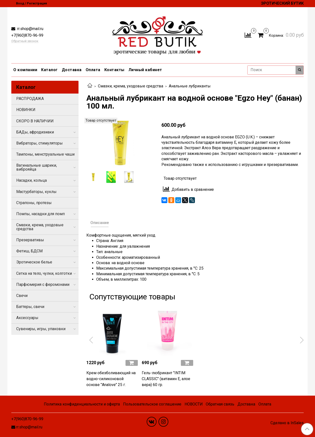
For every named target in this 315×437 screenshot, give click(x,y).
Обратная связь (220, 404)
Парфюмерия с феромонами (42, 284)
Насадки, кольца (31, 180)
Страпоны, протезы (34, 202)
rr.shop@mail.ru (29, 28)
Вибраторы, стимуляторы (39, 143)
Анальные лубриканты (190, 86)
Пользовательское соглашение (152, 404)
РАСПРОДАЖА (30, 98)
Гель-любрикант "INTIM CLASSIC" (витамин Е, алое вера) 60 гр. (166, 379)
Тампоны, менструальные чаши (45, 154)
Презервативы (30, 240)
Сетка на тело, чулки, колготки (44, 273)
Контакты (114, 69)
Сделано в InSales (287, 423)
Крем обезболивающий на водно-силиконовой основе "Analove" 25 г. (111, 379)
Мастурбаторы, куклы (36, 191)
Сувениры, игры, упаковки (40, 328)
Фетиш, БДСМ (29, 251)
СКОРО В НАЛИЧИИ (35, 121)
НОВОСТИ (194, 404)
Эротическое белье (34, 262)
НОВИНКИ (25, 109)
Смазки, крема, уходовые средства (130, 86)
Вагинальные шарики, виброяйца (36, 167)
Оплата (93, 69)
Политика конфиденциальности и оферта (82, 404)
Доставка (72, 69)
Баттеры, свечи (30, 306)
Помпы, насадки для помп (40, 213)
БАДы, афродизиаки (35, 132)
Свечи (22, 295)
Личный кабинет (145, 69)
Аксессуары (27, 317)
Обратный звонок (24, 41)
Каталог (49, 69)
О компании (25, 69)
